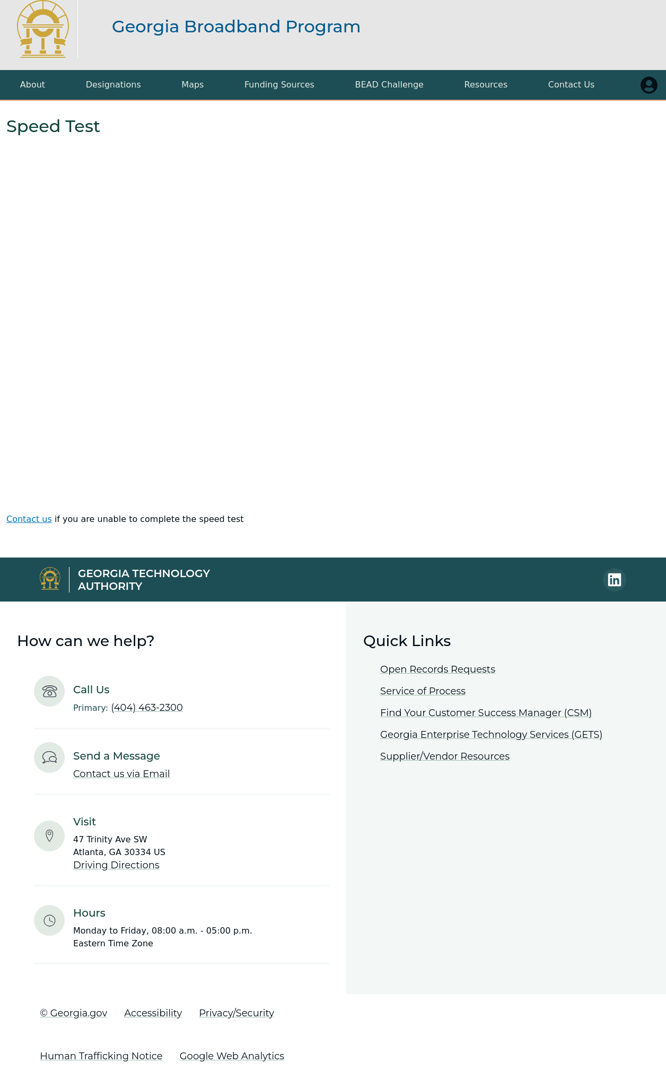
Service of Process (423, 691)
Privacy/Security (236, 1013)
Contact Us (571, 85)
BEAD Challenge (389, 85)
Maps (192, 85)
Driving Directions (116, 865)
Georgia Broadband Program (236, 26)
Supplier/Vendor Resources (445, 756)
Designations (113, 85)
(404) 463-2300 (147, 707)
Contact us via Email (121, 774)
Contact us (29, 519)
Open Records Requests (437, 669)
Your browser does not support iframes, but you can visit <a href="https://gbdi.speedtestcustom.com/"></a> (332, 324)
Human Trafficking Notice (101, 1056)
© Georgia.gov (73, 1013)
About (32, 85)
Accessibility (153, 1013)
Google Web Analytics (232, 1056)
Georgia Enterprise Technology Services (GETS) (491, 735)
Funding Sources (279, 85)
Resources (486, 85)
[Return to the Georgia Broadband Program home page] (53, 29)
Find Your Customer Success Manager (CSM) (486, 713)
